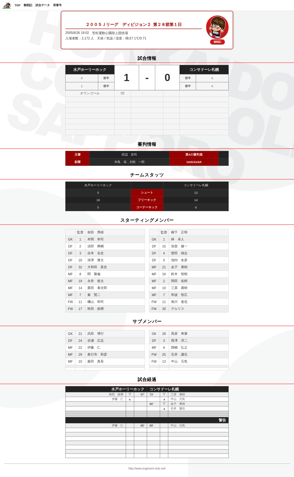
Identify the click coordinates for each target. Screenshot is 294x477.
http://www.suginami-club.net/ (147, 468)
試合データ (43, 5)
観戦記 (28, 5)
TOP (17, 5)
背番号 (57, 5)
